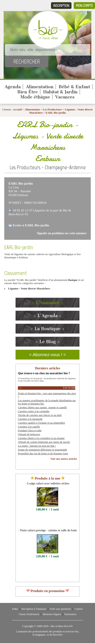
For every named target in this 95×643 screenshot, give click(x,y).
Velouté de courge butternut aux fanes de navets (44, 442)
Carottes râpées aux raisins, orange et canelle (42, 407)
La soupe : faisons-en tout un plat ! (37, 445)
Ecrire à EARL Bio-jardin (31, 225)
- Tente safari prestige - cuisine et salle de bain (47, 530)
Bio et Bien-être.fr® (62, 626)
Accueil (17, 109)
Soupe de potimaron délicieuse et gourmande (42, 449)
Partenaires (70, 614)
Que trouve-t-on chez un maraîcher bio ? (44, 373)
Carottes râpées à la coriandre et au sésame (41, 438)
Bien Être (27, 91)
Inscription (61, 5)
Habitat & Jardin (60, 91)
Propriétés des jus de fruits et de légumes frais (43, 453)
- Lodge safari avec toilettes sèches (47, 483)
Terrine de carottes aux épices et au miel (40, 415)
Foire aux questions (60, 608)
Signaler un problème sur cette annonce (61, 233)
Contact (78, 608)
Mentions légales (52, 614)
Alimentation (39, 86)
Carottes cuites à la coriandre (34, 411)
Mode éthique (35, 97)
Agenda (13, 86)
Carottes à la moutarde (30, 419)
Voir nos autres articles (63, 458)
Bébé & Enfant (74, 86)
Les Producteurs (52, 109)
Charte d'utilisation (29, 614)
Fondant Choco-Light (30, 430)
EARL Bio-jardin (56, 112)
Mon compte (84, 5)
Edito (15, 608)
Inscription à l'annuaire (33, 608)
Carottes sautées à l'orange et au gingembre (41, 422)
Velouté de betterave (29, 434)
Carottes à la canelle (29, 426)
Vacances (65, 97)
